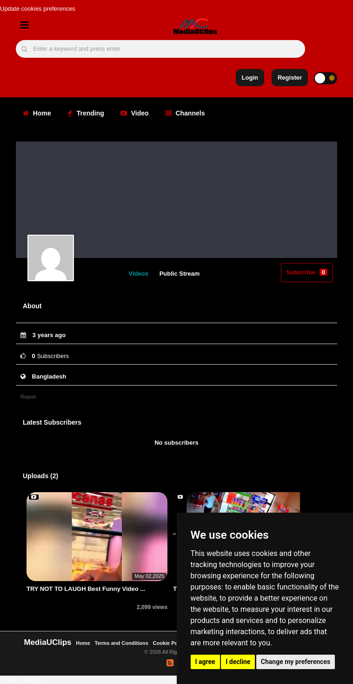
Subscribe (306, 272)
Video (134, 113)
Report (28, 397)
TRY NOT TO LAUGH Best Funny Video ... (86, 588)
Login (250, 77)
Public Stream (180, 273)
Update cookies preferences (37, 8)
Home (37, 113)
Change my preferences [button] (295, 661)
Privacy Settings (21, 679)
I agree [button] (205, 661)
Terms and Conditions (121, 643)
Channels (185, 113)
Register (290, 77)
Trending (85, 113)
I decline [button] (238, 661)
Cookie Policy (170, 643)
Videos (138, 273)
